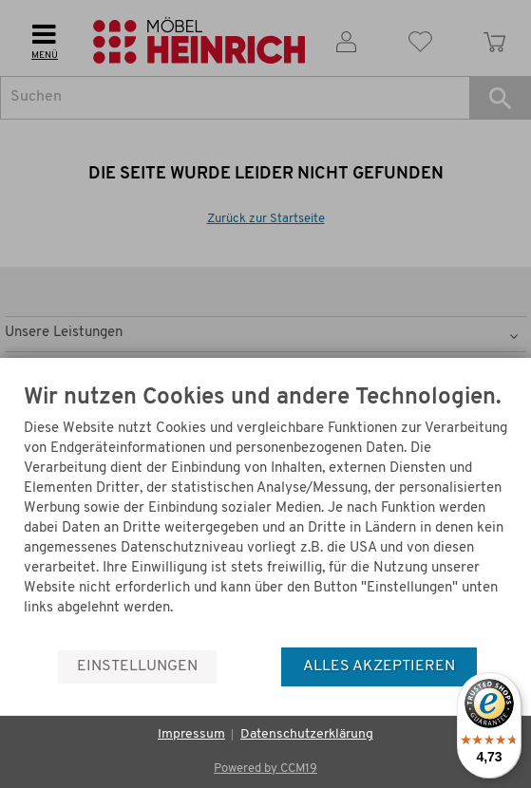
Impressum (191, 734)
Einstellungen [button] (137, 666)
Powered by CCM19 (265, 768)
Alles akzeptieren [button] (379, 666)
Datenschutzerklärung (306, 734)
